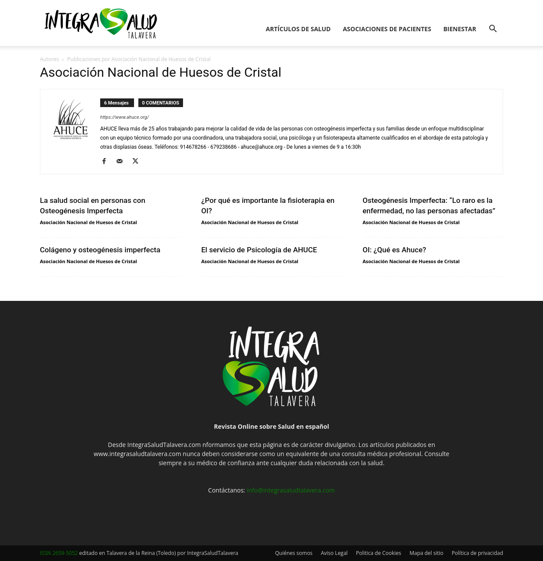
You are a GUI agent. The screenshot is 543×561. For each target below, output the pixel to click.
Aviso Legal (334, 553)
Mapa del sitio (426, 553)
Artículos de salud (298, 29)
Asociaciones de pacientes (387, 29)
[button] (492, 30)
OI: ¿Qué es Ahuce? (394, 249)
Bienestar (459, 29)
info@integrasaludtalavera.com (291, 490)
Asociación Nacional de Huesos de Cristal (88, 222)
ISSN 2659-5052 (59, 553)
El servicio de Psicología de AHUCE (259, 249)
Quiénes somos (293, 553)
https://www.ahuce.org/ (124, 117)
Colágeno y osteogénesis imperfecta (100, 249)
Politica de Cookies (378, 553)
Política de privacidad (477, 553)
